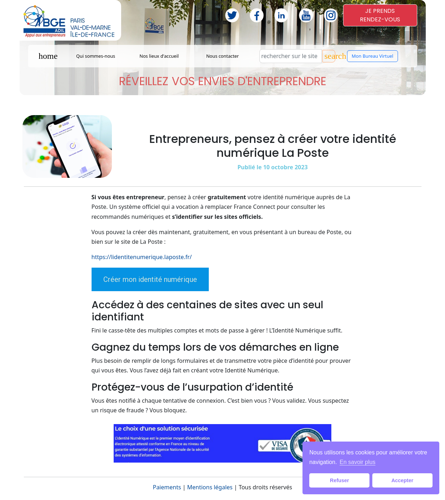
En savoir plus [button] (358, 462)
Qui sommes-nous (95, 56)
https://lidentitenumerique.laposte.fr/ (142, 257)
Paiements (167, 487)
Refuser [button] (339, 480)
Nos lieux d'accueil (158, 56)
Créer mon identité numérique (150, 279)
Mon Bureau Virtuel (372, 56)
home (47, 56)
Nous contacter (222, 56)
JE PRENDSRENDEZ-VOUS (380, 15)
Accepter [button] (402, 480)
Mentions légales (210, 487)
